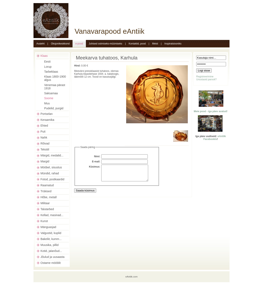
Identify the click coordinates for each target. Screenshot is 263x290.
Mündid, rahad (49, 173)
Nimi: (97, 156)
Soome (48, 98)
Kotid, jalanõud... (51, 251)
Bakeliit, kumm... (51, 239)
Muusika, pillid (49, 245)
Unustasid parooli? (206, 79)
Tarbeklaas (51, 71)
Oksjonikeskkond (60, 43)
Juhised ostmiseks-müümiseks (105, 43)
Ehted (44, 125)
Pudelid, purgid (53, 108)
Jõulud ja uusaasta (52, 257)
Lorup (48, 66)
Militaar (45, 203)
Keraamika (47, 119)
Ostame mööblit (50, 262)
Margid (44, 161)
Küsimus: (94, 166)
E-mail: (96, 161)
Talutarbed (47, 209)
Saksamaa (51, 93)
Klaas (44, 55)
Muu (47, 103)
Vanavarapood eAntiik (109, 31)
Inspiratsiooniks (172, 43)
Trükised (45, 191)
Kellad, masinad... (51, 215)
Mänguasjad (48, 227)
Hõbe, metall (48, 197)
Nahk (43, 137)
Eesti (47, 61)
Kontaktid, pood (137, 43)
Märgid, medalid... (51, 155)
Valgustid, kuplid (50, 233)
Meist (155, 43)
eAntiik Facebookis (214, 138)
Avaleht (40, 43)
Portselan (46, 113)
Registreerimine (204, 76)
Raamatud (47, 185)
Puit (42, 131)
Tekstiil (44, 149)
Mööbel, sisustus (51, 167)
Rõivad (45, 143)
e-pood (79, 43)
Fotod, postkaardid (52, 179)
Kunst (44, 221)
